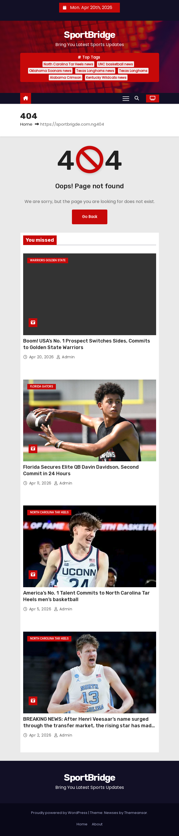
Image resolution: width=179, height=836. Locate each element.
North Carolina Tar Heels (49, 512)
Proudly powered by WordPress (59, 812)
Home (26, 124)
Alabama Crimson (65, 77)
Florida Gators (41, 386)
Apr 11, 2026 (41, 483)
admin (65, 357)
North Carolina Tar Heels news (68, 64)
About (97, 824)
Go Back (89, 216)
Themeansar (135, 812)
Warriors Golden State (47, 260)
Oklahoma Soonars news (50, 70)
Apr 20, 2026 (42, 357)
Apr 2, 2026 (41, 735)
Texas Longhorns (133, 70)
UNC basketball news (115, 64)
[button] (138, 98)
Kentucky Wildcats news (106, 77)
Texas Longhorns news (95, 70)
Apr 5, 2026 (41, 609)
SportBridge (89, 34)
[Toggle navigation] (126, 98)
